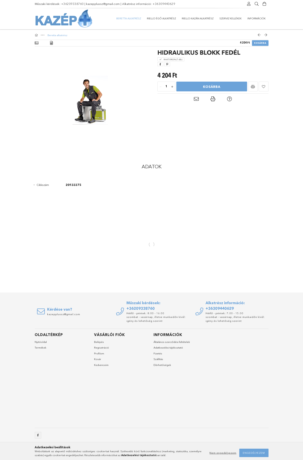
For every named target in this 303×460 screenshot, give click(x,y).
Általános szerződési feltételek (172, 341)
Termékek (40, 347)
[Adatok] (51, 43)
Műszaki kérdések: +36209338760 (59, 4)
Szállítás (158, 359)
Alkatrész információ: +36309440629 (148, 4)
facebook (38, 435)
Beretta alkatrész (128, 18)
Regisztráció (101, 347)
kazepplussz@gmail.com (103, 4)
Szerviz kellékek (230, 18)
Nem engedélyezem (222, 452)
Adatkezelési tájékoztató (168, 347)
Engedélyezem (254, 452)
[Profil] (249, 4)
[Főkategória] (37, 35)
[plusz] (172, 87)
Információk (256, 18)
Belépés (99, 341)
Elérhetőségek (162, 364)
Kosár (97, 359)
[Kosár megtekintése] (265, 4)
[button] (253, 86)
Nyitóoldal (41, 341)
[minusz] (160, 87)
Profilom (99, 353)
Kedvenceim (101, 364)
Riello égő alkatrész (161, 18)
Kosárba (260, 43)
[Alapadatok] (36, 43)
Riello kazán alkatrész (198, 18)
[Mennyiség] (166, 87)
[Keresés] (257, 4)
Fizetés (158, 353)
